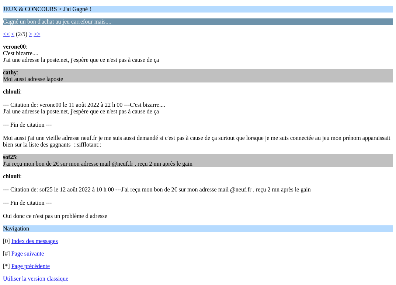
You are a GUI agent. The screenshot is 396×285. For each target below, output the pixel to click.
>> (37, 34)
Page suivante (27, 253)
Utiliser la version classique (35, 278)
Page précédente (30, 266)
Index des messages (34, 241)
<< (6, 34)
